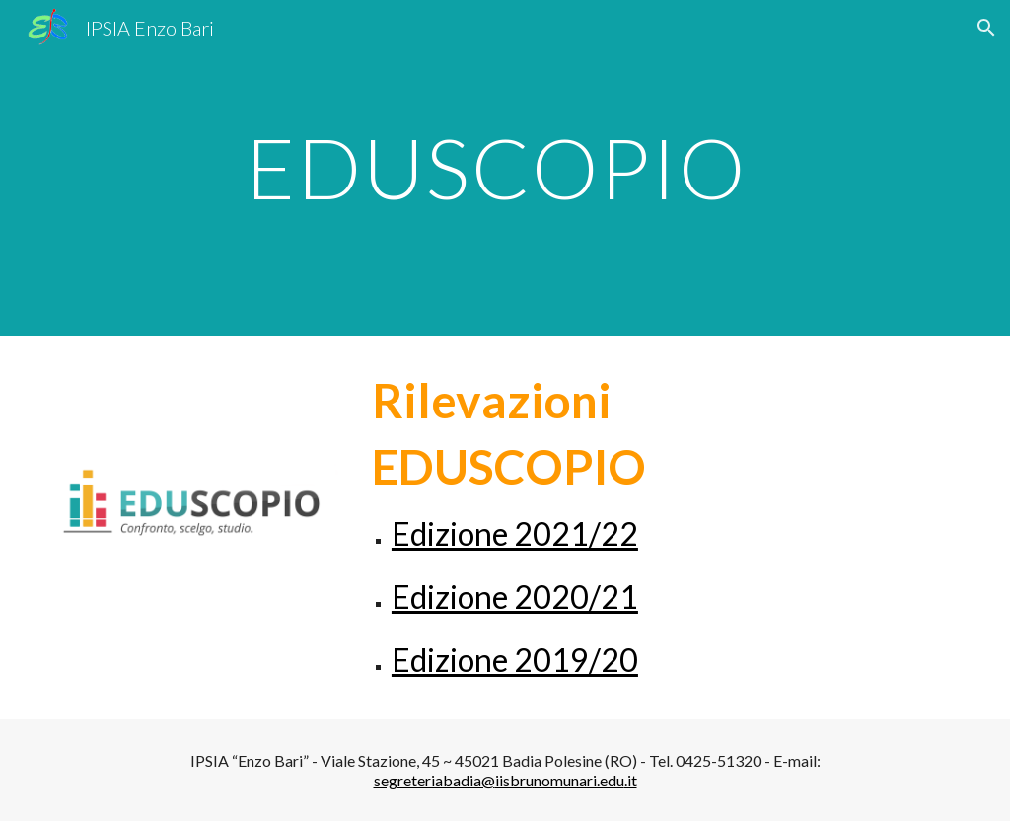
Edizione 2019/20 (515, 659)
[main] (504, 167)
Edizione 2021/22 (515, 533)
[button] (986, 27)
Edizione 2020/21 (515, 596)
